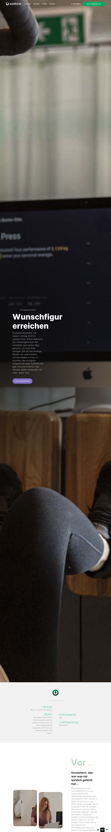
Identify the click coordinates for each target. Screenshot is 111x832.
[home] (13, 3)
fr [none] (107, 830)
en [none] (98, 830)
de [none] (102, 830)
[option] (98, 830)
